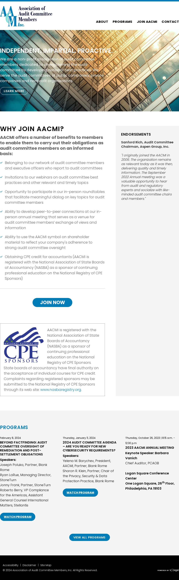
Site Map (45, 565)
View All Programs (89, 537)
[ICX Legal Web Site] (168, 570)
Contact (170, 21)
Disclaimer (29, 565)
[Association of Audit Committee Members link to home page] (26, 15)
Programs (122, 21)
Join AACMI (147, 21)
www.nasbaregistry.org (60, 389)
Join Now (52, 302)
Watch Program (17, 517)
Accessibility (10, 565)
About (102, 21)
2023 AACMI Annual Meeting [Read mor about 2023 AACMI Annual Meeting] (149, 448)
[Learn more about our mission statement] (14, 91)
